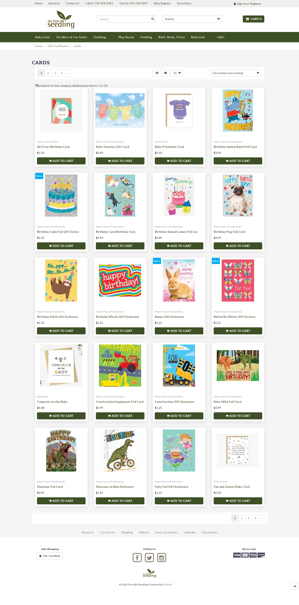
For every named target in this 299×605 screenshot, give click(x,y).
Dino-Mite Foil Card (228, 401)
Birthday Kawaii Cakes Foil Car (176, 232)
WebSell (167, 584)
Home (39, 46)
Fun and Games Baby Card (232, 486)
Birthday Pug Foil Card (229, 232)
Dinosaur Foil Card (50, 486)
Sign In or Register (247, 3)
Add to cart (61, 161)
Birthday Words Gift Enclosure (117, 316)
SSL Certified (49, 556)
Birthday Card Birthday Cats (116, 232)
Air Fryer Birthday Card (53, 147)
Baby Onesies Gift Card (112, 147)
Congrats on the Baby (52, 401)
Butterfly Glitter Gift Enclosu (234, 316)
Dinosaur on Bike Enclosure (115, 486)
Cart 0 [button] (253, 19)
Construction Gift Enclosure (174, 401)
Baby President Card (169, 147)
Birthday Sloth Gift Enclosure (57, 316)
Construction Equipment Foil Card (120, 401)
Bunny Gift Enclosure (169, 316)
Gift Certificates (58, 46)
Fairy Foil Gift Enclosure (171, 486)
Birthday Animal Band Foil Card (235, 147)
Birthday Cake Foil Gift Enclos (58, 232)
